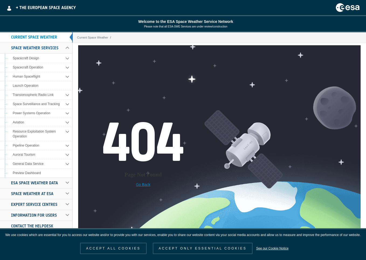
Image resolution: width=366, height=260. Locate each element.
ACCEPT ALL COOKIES (113, 248)
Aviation (18, 122)
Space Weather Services (34, 48)
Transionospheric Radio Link (33, 95)
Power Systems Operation (31, 113)
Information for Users (34, 215)
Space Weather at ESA (32, 193)
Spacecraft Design (26, 58)
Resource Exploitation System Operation (34, 134)
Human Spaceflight (26, 76)
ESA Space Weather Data (34, 183)
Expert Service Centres (34, 204)
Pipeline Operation (26, 145)
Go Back (143, 184)
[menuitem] (36, 37)
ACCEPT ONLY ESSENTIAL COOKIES (203, 248)
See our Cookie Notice (272, 248)
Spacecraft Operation (28, 67)
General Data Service (28, 164)
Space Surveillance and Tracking (36, 104)
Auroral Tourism (24, 155)
